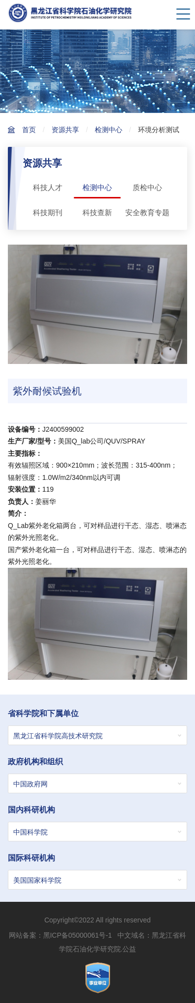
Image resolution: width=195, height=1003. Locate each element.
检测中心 (108, 130)
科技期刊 (47, 212)
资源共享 (65, 130)
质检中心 (147, 187)
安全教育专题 (147, 212)
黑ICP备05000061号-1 (77, 935)
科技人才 (47, 187)
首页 (29, 130)
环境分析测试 (158, 130)
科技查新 (97, 212)
